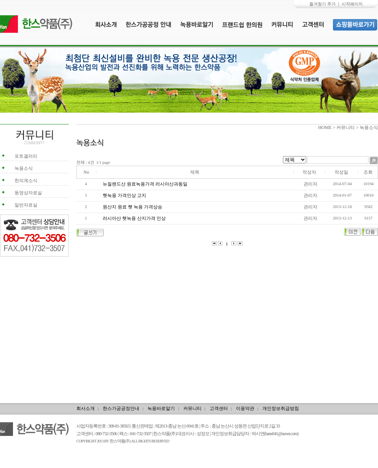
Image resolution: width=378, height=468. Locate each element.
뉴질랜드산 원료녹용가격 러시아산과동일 (146, 184)
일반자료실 (26, 205)
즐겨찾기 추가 (322, 4)
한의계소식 (26, 180)
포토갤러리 (26, 156)
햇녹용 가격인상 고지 (125, 195)
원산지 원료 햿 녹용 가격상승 (133, 207)
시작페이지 (352, 4)
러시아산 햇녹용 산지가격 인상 (135, 218)
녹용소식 (24, 168)
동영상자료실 (28, 192)
